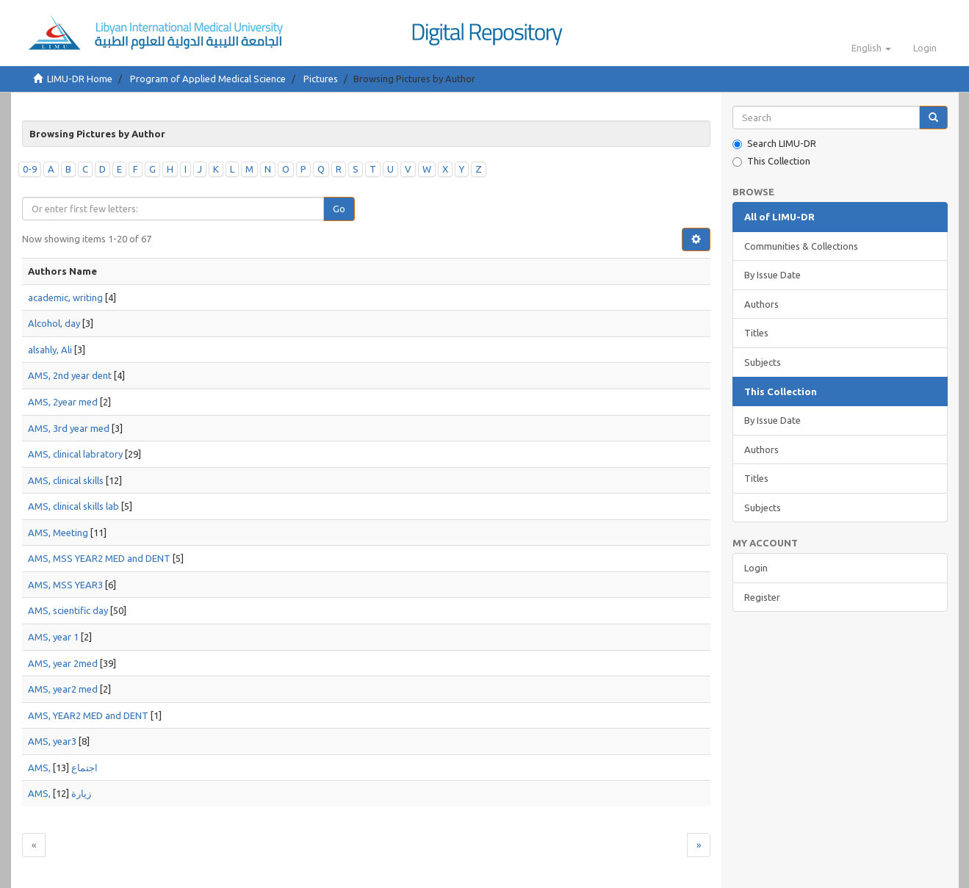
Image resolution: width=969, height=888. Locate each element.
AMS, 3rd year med (68, 428)
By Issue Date (772, 275)
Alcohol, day (54, 323)
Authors (761, 304)
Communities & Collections (801, 246)
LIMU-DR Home (79, 78)
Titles (756, 333)
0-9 (30, 169)
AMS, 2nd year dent (70, 375)
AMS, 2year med (63, 402)
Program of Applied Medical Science (208, 78)
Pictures (320, 78)
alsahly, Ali (50, 349)
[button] (871, 47)
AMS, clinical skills (66, 480)
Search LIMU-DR (774, 143)
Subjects (762, 362)
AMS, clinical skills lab (73, 506)
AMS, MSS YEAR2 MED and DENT (99, 558)
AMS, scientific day (68, 610)
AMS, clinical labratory (75, 454)
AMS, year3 (52, 741)
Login (756, 568)
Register (762, 597)
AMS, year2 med (63, 689)
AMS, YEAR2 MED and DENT (88, 715)
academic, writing (65, 297)
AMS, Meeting (58, 532)
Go (339, 208)
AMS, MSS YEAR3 (65, 585)
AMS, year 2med (63, 663)
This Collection (771, 161)
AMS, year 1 (53, 637)
